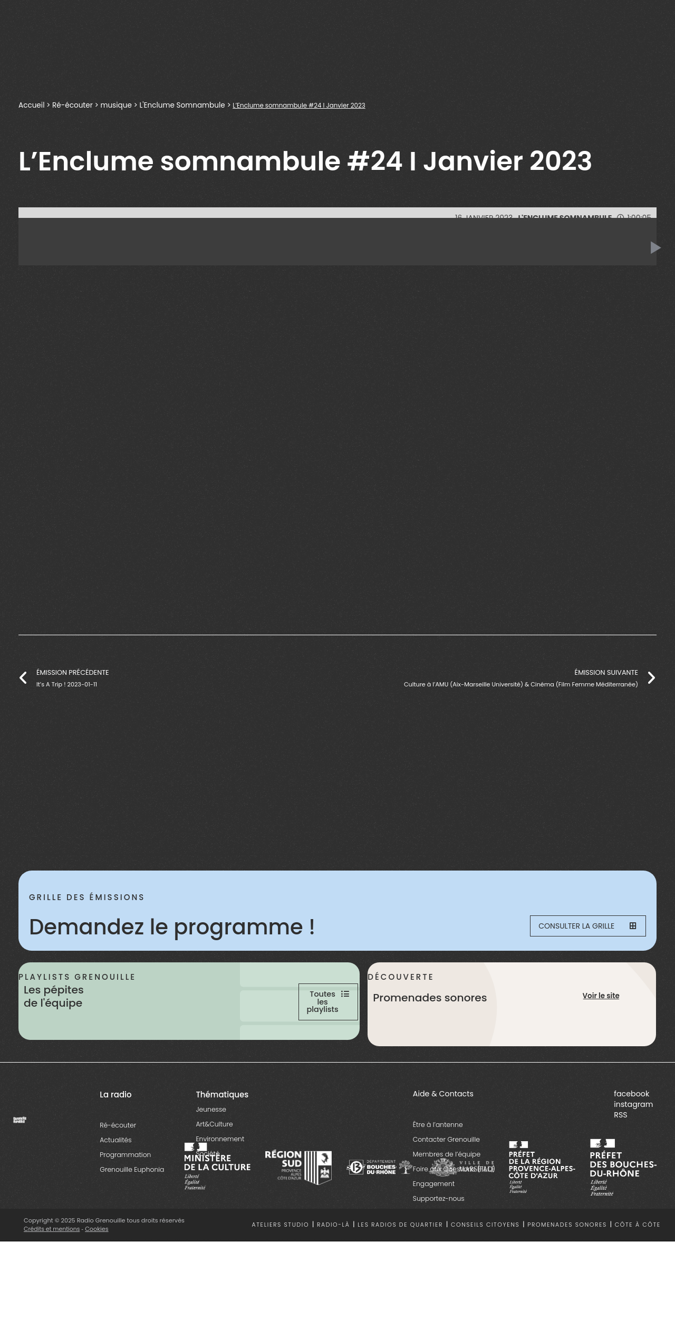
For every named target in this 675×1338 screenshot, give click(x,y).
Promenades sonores (567, 1270)
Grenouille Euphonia (132, 1213)
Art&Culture (214, 1168)
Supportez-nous (439, 1242)
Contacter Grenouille (446, 1183)
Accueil (31, 105)
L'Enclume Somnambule (184, 105)
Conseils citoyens (485, 1270)
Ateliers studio (281, 1270)
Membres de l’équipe (446, 1198)
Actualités (115, 1184)
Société (207, 1197)
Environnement (220, 1183)
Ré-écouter (73, 105)
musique (117, 105)
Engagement (434, 1228)
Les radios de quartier (400, 1270)
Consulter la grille (577, 927)
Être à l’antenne (438, 1168)
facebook (631, 1138)
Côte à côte (638, 1270)
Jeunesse (211, 1153)
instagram (633, 1148)
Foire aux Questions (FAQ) (454, 1213)
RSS (620, 1159)
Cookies (99, 1273)
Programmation (125, 1198)
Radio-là (333, 1270)
